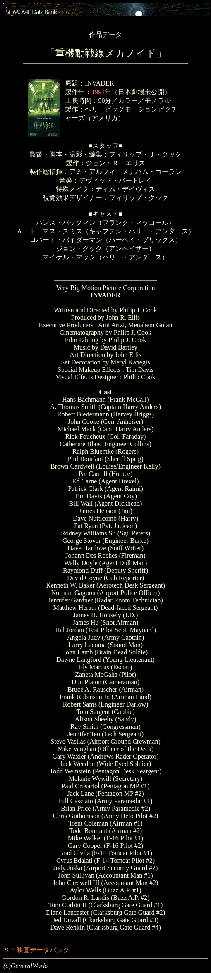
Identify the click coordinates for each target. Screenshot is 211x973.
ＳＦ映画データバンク (36, 950)
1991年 (101, 91)
